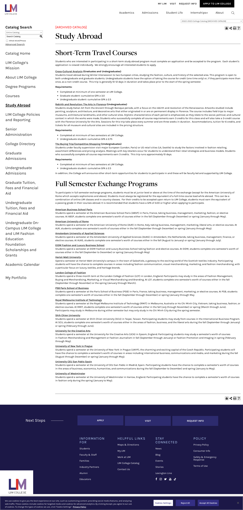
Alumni (84, 474)
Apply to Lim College (217, 3)
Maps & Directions (128, 445)
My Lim (162, 3)
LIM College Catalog (128, 464)
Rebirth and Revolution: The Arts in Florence (80, 106)
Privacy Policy (201, 445)
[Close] (238, 502)
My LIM (121, 452)
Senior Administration (18, 134)
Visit (173, 3)
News (158, 449)
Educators (85, 480)
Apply (100, 421)
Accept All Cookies (208, 503)
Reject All (185, 503)
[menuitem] (162, 4)
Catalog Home (17, 55)
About (220, 12)
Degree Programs (20, 88)
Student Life (174, 12)
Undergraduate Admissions (18, 172)
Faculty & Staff (88, 455)
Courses (12, 98)
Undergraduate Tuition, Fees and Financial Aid (20, 210)
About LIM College (21, 79)
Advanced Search (15, 46)
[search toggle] (232, 13)
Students (85, 449)
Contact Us (123, 470)
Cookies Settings (163, 503)
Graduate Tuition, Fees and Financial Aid (21, 190)
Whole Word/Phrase (17, 43)
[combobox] (212, 23)
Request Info (188, 3)
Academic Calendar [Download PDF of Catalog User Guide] (22, 266)
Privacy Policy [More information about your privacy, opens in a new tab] (79, 507)
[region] (121, 503)
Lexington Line (163, 474)
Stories (159, 468)
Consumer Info (201, 452)
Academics (126, 12)
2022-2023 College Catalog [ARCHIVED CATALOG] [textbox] (204, 23)
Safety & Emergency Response (204, 459)
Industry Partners (89, 468)
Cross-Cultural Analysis (68, 73)
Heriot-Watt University (68, 259)
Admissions (150, 12)
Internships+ (199, 12)
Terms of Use (200, 466)
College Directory (20, 146)
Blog (157, 455)
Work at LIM (124, 458)
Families (84, 462)
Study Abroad (17, 107)
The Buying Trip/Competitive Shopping (77, 145)
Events (159, 462)
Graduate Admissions (15, 158)
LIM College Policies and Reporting (22, 119)
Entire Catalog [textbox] (12, 34)
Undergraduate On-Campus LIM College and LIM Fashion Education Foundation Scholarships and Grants (23, 240)
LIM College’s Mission (16, 67)
